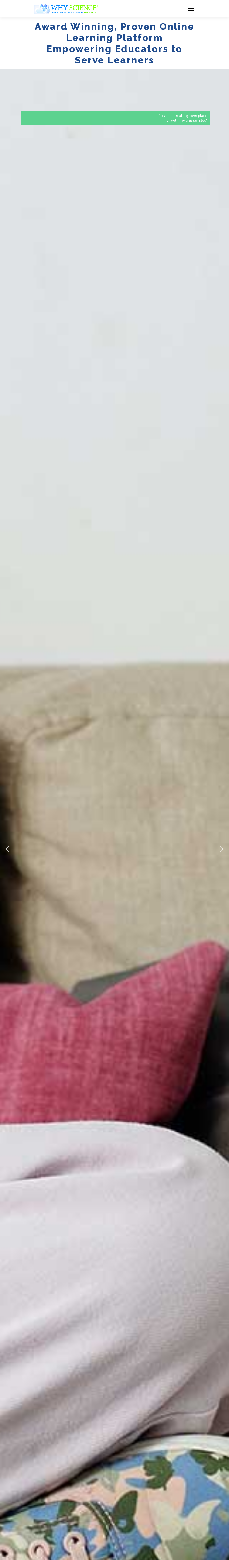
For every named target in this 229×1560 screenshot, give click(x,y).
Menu (191, 9)
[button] (7, 849)
